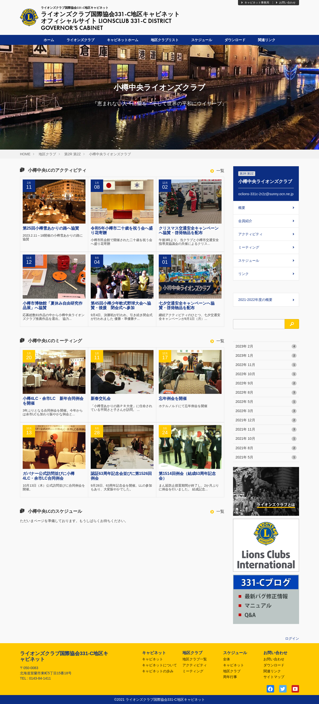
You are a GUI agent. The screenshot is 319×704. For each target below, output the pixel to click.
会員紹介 (245, 221)
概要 (241, 208)
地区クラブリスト (165, 40)
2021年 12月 (266, 420)
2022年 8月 (266, 392)
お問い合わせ (285, 2)
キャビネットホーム (122, 40)
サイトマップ (273, 677)
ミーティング (248, 247)
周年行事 (230, 677)
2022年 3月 (266, 411)
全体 (226, 659)
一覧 (217, 171)
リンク (243, 274)
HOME (25, 154)
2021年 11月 (266, 429)
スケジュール (201, 40)
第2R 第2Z (72, 154)
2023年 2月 (266, 346)
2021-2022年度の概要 (255, 300)
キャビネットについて (159, 665)
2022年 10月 (266, 374)
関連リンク (266, 40)
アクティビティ (250, 234)
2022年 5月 (266, 402)
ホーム (49, 40)
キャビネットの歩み (157, 671)
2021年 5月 (266, 457)
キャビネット (152, 659)
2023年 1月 (266, 355)
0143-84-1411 (40, 678)
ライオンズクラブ (80, 40)
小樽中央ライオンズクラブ (110, 154)
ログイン (292, 638)
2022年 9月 (266, 383)
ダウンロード (235, 40)
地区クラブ (47, 154)
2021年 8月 (266, 448)
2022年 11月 (266, 365)
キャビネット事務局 (254, 2)
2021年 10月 (266, 439)
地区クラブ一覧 (194, 659)
